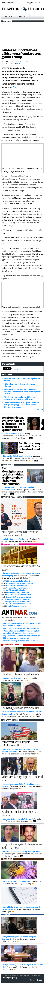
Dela (16, 369)
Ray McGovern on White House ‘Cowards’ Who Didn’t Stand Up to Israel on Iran (22, 637)
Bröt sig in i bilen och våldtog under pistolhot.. (22, 851)
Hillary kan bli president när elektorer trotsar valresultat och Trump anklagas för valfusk (22, 391)
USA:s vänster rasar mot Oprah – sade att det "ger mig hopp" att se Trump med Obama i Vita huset (21, 404)
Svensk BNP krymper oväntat (18, 597)
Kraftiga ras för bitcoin (15, 590)
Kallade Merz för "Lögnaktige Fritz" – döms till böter (22, 778)
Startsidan (8, 16)
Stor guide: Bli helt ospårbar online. (17, 456)
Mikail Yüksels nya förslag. (14, 539)
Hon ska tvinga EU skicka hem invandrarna (20, 708)
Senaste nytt (22, 16)
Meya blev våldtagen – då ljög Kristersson (20, 674)
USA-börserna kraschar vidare (18, 604)
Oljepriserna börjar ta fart (16, 585)
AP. (14, 87)
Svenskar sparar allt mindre (17, 599)
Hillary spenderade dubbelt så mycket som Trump (22, 379)
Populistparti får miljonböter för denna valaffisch (18, 813)
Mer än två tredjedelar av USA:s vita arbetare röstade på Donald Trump (19, 398)
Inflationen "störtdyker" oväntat (19, 583)
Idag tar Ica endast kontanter (18, 601)
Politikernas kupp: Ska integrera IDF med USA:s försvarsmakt (19, 744)
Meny (36, 16)
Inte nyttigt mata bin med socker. (17, 881)
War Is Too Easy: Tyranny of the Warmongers (21, 628)
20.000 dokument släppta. (14, 433)
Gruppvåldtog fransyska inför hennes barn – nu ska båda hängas (21, 846)
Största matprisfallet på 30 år (18, 581)
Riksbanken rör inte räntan (17, 592)
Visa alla (39, 409)
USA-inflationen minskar (16, 606)
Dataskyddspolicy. (10, 978)
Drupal (39, 980)
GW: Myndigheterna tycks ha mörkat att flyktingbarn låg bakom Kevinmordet (12, 475)
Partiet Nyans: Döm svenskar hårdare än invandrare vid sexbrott (19, 533)
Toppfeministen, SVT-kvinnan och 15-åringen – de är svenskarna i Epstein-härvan (13, 423)
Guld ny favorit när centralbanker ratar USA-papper (20, 568)
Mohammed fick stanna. (13, 678)
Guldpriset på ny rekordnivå (18, 588)
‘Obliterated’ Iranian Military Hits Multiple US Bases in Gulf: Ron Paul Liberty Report (21, 632)
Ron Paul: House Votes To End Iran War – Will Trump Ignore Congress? (22, 624)
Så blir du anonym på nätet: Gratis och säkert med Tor (31, 447)
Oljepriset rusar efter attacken (18, 595)
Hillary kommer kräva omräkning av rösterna (19, 385)
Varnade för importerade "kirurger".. (18, 819)
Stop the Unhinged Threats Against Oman (20, 641)
